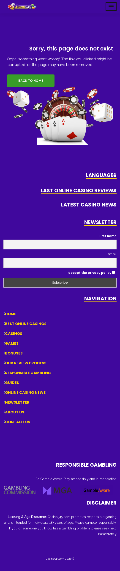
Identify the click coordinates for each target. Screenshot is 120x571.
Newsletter (17, 402)
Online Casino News (25, 392)
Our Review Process (25, 363)
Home (10, 314)
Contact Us (17, 422)
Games (12, 343)
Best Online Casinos (25, 323)
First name (108, 236)
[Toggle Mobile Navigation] (111, 6)
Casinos (13, 333)
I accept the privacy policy (91, 272)
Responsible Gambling (28, 372)
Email (112, 254)
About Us (14, 412)
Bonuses (14, 353)
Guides (12, 382)
